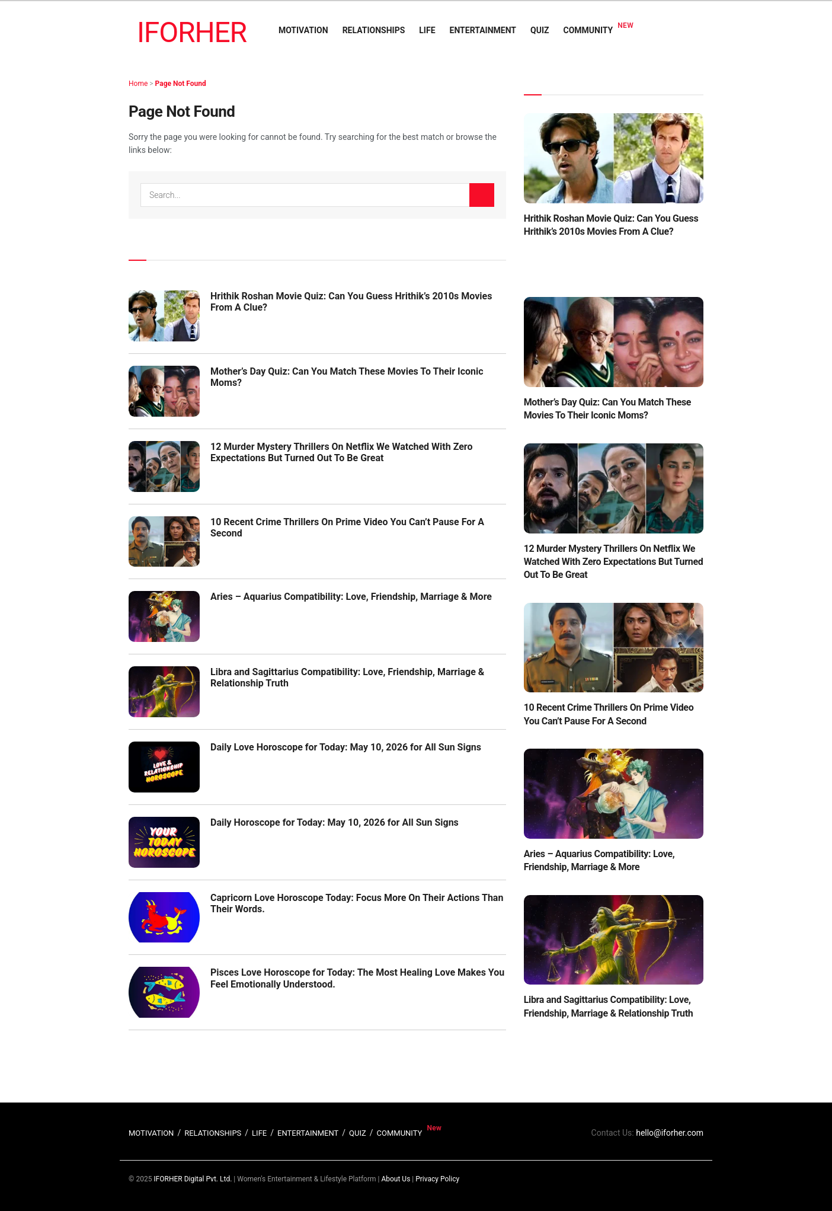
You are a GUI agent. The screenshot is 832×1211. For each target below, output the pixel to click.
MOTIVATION (303, 30)
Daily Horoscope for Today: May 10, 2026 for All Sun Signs (334, 822)
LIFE (427, 30)
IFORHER (192, 32)
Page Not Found (180, 83)
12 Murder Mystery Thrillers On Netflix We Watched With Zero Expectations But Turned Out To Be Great (341, 452)
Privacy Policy (437, 1179)
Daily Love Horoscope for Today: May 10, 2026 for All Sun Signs (345, 747)
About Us (395, 1179)
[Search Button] (481, 195)
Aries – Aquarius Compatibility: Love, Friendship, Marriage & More (351, 596)
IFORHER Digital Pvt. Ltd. (192, 1179)
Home (138, 83)
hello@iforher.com (669, 1132)
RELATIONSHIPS (374, 30)
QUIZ (539, 30)
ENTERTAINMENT (483, 30)
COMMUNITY (588, 30)
